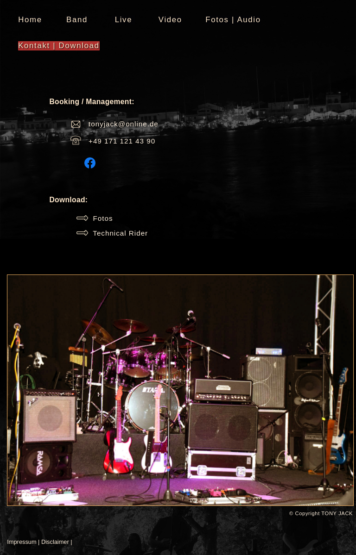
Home (30, 19)
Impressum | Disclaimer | (39, 541)
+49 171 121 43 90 (122, 141)
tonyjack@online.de (124, 124)
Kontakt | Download (58, 45)
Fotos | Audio (233, 19)
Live (124, 19)
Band (77, 19)
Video (170, 19)
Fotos (94, 218)
